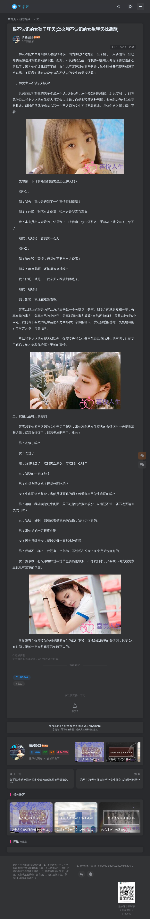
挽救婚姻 (25, 19)
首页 (12, 19)
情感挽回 (27, 37)
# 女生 (19, 683)
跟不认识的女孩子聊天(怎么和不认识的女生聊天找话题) (65, 29)
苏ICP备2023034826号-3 (120, 865)
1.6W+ (35, 752)
